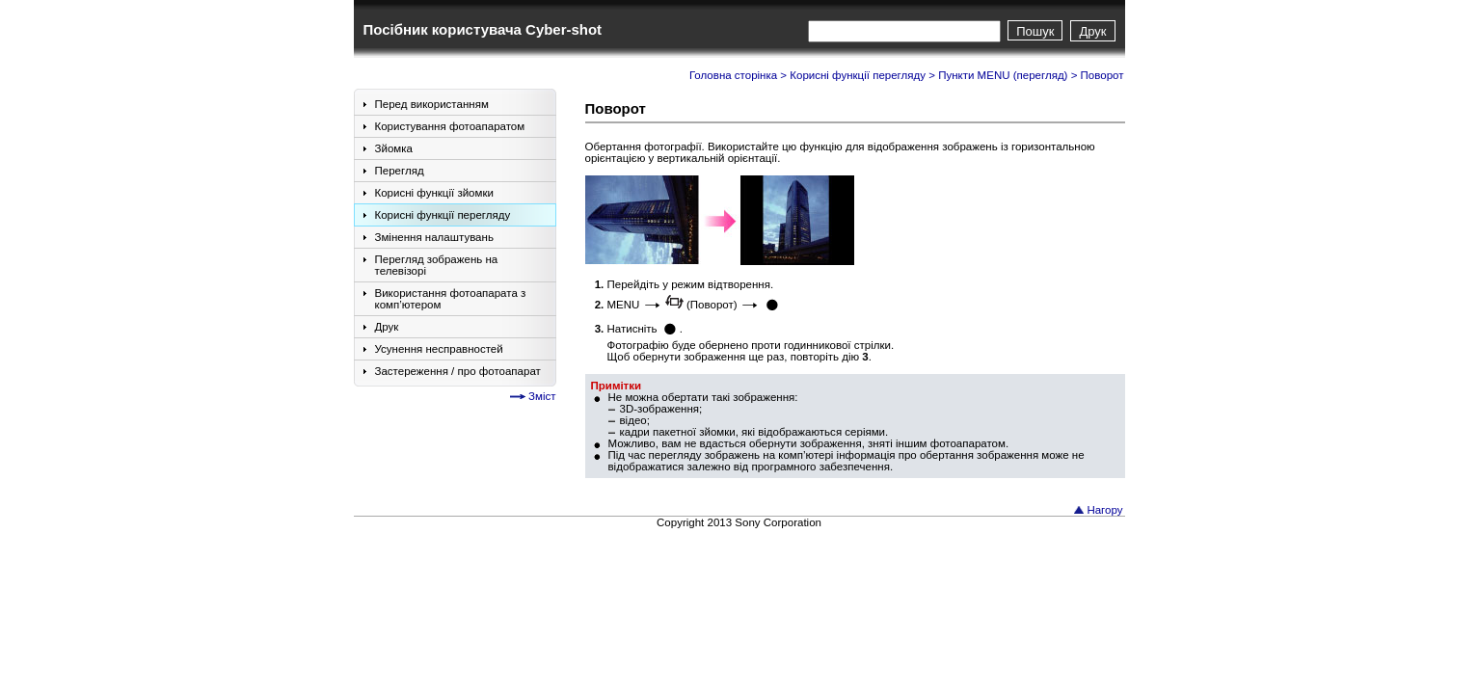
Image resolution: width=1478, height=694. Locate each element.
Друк (1092, 31)
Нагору (1104, 510)
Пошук (1035, 31)
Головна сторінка (733, 75)
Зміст (541, 396)
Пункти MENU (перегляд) (1002, 75)
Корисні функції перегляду (858, 75)
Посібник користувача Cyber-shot (483, 29)
